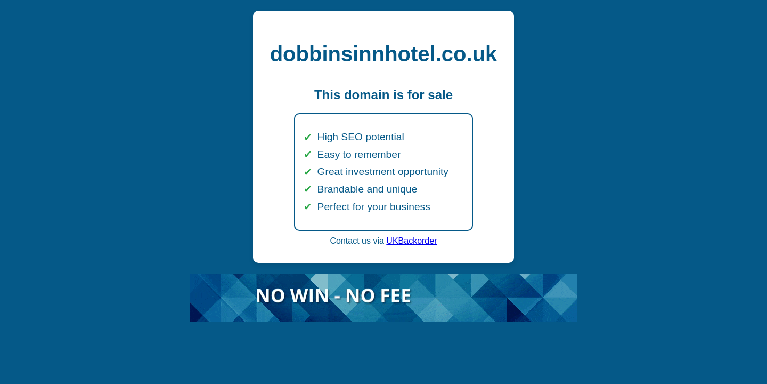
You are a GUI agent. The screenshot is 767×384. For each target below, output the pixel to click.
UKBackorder (411, 240)
